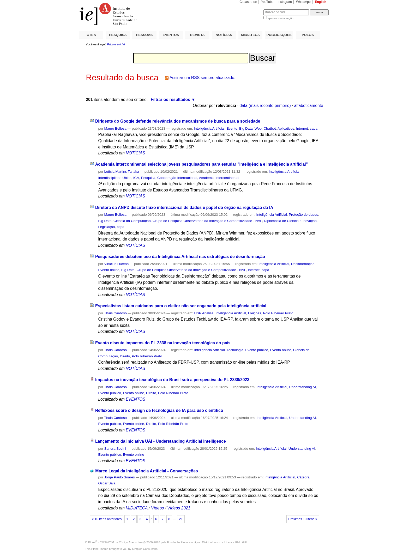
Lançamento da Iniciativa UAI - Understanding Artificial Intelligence (160, 441)
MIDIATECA (250, 35)
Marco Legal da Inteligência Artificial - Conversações (146, 471)
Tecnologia (235, 350)
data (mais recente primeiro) (265, 105)
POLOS (308, 35)
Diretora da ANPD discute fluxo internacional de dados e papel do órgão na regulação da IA (184, 207)
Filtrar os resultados (170, 99)
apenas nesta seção (280, 18)
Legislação (106, 227)
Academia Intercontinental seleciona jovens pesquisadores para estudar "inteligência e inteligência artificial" (201, 164)
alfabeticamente (308, 105)
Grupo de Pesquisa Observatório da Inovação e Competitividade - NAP (207, 221)
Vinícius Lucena (116, 264)
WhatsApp (303, 2)
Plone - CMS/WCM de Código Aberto (112, 542)
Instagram (285, 2)
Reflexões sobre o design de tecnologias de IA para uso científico (159, 410)
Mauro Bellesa (115, 128)
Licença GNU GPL (236, 542)
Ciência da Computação (132, 221)
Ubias (126, 178)
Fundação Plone (177, 542)
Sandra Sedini (115, 448)
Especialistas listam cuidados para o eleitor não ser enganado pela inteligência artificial (180, 306)
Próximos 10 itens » (302, 519)
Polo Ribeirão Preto (278, 313)
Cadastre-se (248, 2)
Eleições (254, 313)
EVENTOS (171, 35)
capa (313, 128)
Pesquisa (148, 178)
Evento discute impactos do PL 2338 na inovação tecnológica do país (163, 343)
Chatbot (269, 128)
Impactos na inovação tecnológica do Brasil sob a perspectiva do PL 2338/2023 (172, 379)
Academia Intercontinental (219, 178)
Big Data (245, 128)
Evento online (108, 270)
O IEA (91, 35)
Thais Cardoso (115, 313)
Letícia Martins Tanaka (121, 171)
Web (258, 128)
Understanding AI (302, 387)
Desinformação (303, 264)
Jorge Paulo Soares (119, 477)
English (320, 2)
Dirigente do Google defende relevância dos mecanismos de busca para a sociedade (177, 121)
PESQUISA (118, 35)
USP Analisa (204, 313)
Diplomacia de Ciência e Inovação (290, 221)
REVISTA (197, 35)
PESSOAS (144, 35)
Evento (231, 128)
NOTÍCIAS (224, 35)
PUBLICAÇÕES (279, 35)
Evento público (256, 350)
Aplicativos (286, 128)
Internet (302, 128)
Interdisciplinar (109, 178)
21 (181, 519)
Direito (125, 356)
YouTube (267, 2)
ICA (136, 178)
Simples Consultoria (145, 548)
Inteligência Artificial (209, 128)
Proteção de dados (303, 215)
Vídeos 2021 (178, 508)
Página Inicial (116, 44)
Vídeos (157, 508)
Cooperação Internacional (177, 178)
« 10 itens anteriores (107, 519)
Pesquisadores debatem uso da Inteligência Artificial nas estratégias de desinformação (180, 256)
